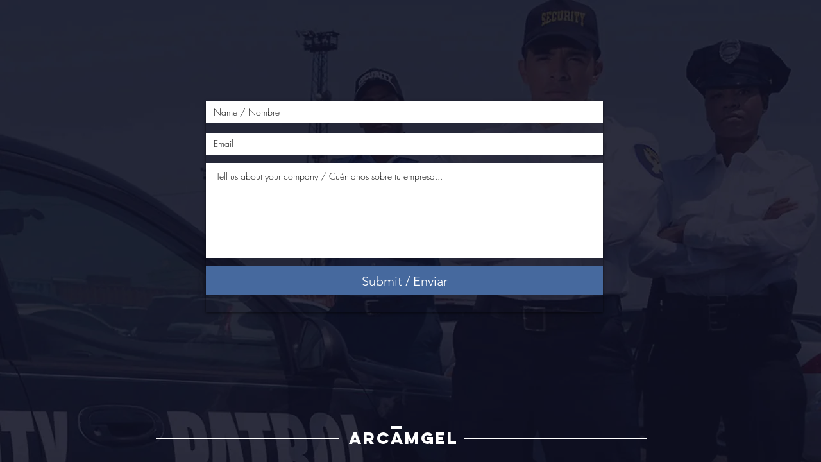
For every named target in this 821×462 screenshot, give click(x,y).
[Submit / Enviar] (404, 280)
